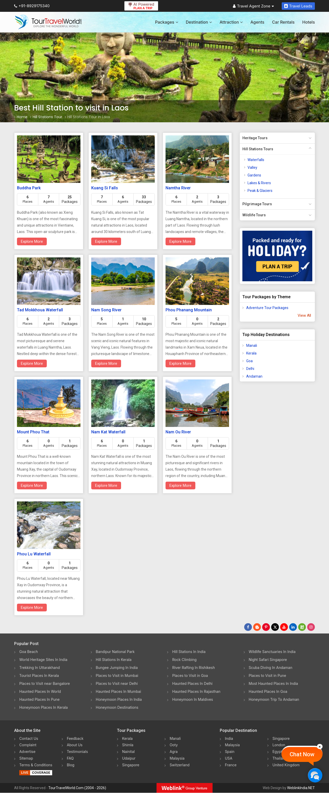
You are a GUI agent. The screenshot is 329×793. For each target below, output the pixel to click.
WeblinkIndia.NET (301, 788)
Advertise (27, 752)
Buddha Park (29, 187)
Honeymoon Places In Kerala (43, 707)
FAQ (70, 758)
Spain (229, 752)
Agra (174, 752)
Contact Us (28, 738)
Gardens (254, 175)
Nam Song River (106, 309)
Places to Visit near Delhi (117, 683)
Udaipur (128, 758)
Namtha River (178, 187)
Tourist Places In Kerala (39, 675)
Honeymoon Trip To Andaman (274, 699)
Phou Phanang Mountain (189, 309)
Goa (249, 361)
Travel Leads (298, 6)
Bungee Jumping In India (117, 667)
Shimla (127, 745)
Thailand (279, 758)
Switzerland (180, 765)
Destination (199, 22)
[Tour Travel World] (48, 22)
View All (304, 315)
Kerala (251, 353)
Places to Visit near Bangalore (44, 683)
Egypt (277, 752)
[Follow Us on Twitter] (275, 627)
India (229, 738)
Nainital (128, 752)
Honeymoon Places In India (119, 699)
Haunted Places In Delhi (192, 683)
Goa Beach (28, 651)
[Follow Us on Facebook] (248, 627)
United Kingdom (286, 765)
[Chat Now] (315, 775)
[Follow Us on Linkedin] (293, 627)
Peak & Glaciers (260, 191)
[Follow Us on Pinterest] (266, 627)
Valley (252, 167)
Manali (251, 345)
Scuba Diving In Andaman (271, 667)
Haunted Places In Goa (268, 691)
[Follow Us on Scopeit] (302, 627)
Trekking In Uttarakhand (39, 667)
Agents (257, 22)
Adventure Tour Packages (267, 308)
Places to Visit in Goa (190, 675)
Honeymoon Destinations (117, 707)
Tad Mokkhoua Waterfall (40, 309)
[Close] (320, 746)
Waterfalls (256, 160)
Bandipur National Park (115, 651)
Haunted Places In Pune (39, 699)
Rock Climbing (184, 659)
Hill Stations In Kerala (114, 659)
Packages (166, 22)
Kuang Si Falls (104, 187)
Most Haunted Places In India (273, 683)
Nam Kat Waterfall (108, 432)
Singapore (130, 765)
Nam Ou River (178, 432)
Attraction (231, 22)
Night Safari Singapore (268, 659)
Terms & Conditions (35, 765)
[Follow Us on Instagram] (311, 627)
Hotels (308, 22)
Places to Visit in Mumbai (117, 675)
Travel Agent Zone (253, 6)
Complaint (27, 745)
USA (228, 758)
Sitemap (26, 758)
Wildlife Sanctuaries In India (272, 651)
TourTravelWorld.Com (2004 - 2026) (77, 788)
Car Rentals (283, 22)
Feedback (75, 738)
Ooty (174, 745)
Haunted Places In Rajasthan (196, 691)
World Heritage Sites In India (43, 659)
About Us (75, 745)
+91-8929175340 (32, 5)
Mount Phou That (33, 432)
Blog (71, 765)
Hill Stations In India (189, 651)
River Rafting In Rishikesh (193, 667)
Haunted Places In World (40, 691)
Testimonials (77, 752)
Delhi (250, 369)
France (230, 765)
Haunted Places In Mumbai (118, 691)
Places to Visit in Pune (267, 675)
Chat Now (302, 754)
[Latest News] (257, 627)
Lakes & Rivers (259, 183)
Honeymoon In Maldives (192, 699)
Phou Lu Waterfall (34, 554)
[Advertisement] (260, 466)
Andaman (254, 376)
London (278, 745)
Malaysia (177, 758)
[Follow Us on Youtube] (284, 627)
